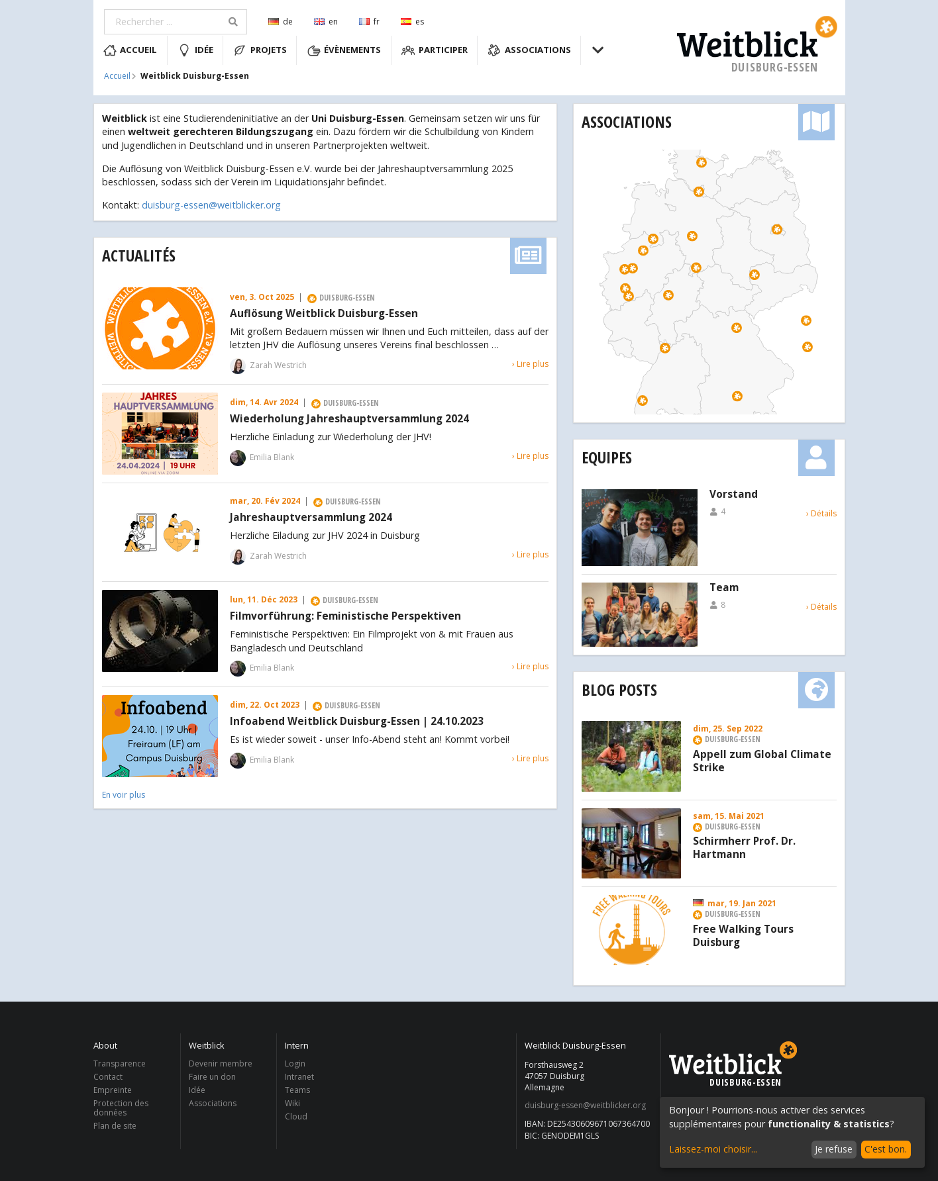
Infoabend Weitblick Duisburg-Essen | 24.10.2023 (357, 721)
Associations (529, 50)
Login (295, 1064)
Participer (434, 50)
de (280, 21)
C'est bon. (885, 1149)
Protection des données (120, 1108)
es (412, 21)
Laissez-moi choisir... (713, 1149)
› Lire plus (530, 363)
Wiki (292, 1103)
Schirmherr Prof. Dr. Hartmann (744, 848)
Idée (195, 50)
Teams (297, 1090)
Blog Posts (619, 689)
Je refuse (834, 1149)
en (326, 21)
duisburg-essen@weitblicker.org (211, 205)
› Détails (821, 513)
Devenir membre (220, 1064)
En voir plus (123, 794)
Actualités (139, 255)
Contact (108, 1076)
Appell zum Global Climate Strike (762, 761)
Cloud (296, 1116)
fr (369, 21)
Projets (260, 50)
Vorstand (733, 494)
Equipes (607, 457)
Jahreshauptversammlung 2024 (311, 517)
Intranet (299, 1076)
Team (724, 587)
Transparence (119, 1064)
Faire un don (212, 1076)
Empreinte (112, 1090)
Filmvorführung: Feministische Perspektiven (345, 616)
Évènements (344, 50)
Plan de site (114, 1125)
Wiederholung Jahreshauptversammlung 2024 (349, 419)
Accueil (130, 50)
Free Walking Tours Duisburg (743, 936)
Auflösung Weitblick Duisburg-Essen (324, 313)
